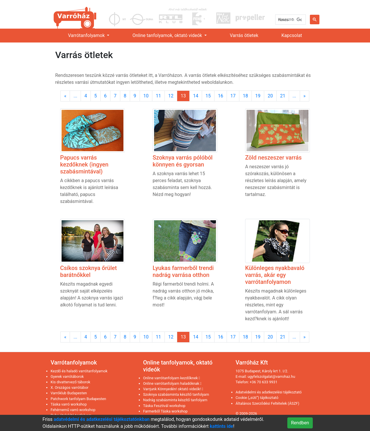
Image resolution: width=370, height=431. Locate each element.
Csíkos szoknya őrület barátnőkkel (88, 271)
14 (195, 96)
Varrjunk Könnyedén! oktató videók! (173, 389)
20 (270, 96)
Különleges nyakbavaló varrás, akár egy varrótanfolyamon (274, 274)
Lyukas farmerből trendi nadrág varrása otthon (183, 271)
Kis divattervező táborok (70, 382)
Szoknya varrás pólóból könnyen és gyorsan (182, 161)
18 (245, 96)
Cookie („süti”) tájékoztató (257, 397)
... (75, 96)
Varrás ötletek (244, 35)
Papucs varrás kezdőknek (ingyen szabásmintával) (84, 164)
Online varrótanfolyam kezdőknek (171, 378)
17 (233, 96)
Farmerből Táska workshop (165, 411)
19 (257, 96)
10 (146, 96)
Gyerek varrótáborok (67, 376)
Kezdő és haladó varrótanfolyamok (79, 371)
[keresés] (290, 19)
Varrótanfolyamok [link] (87, 35)
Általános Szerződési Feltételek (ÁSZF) (267, 403)
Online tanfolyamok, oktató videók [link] (167, 35)
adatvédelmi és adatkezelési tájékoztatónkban (101, 419)
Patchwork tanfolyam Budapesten (78, 399)
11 (158, 96)
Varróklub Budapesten (69, 393)
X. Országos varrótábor (69, 387)
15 (208, 96)
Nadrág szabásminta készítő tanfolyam (175, 400)
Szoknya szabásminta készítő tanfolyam (176, 394)
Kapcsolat (292, 35)
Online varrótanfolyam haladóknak (172, 383)
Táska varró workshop (69, 404)
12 (170, 96)
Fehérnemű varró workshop (73, 410)
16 (220, 96)
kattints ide (221, 426)
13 (183, 96)
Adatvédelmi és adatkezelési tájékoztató (269, 392)
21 (282, 96)
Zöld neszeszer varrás (273, 157)
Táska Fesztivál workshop (164, 406)
